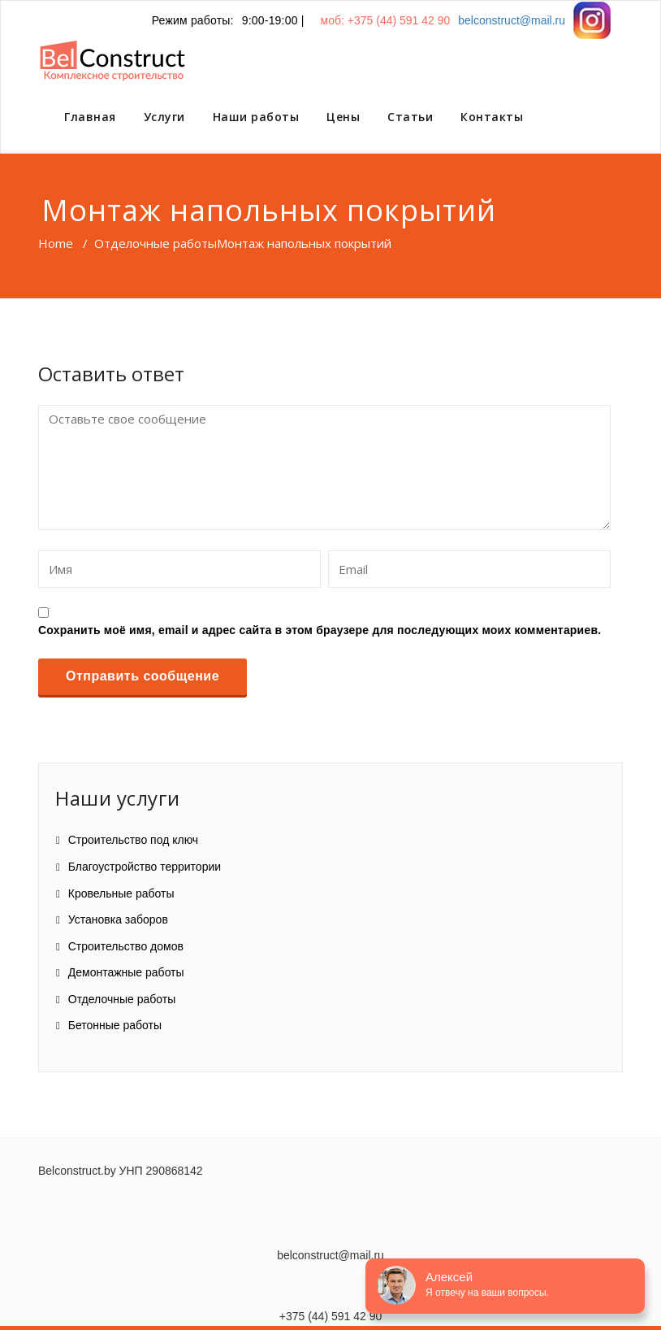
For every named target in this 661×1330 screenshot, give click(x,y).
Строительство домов (126, 946)
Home (55, 243)
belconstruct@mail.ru (511, 20)
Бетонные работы (115, 1025)
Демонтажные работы (126, 972)
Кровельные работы (121, 893)
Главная (90, 116)
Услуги (164, 116)
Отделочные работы (155, 243)
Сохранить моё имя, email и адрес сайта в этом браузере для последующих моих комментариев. (319, 630)
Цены (343, 116)
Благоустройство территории (144, 866)
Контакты (491, 116)
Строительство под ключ (133, 839)
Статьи (410, 116)
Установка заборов (118, 919)
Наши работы (256, 116)
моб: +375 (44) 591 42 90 (386, 20)
